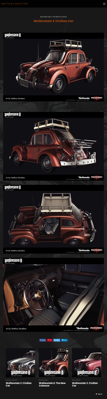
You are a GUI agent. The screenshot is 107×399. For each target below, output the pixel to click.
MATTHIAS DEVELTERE (15, 3)
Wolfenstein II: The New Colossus (53, 17)
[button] (99, 394)
